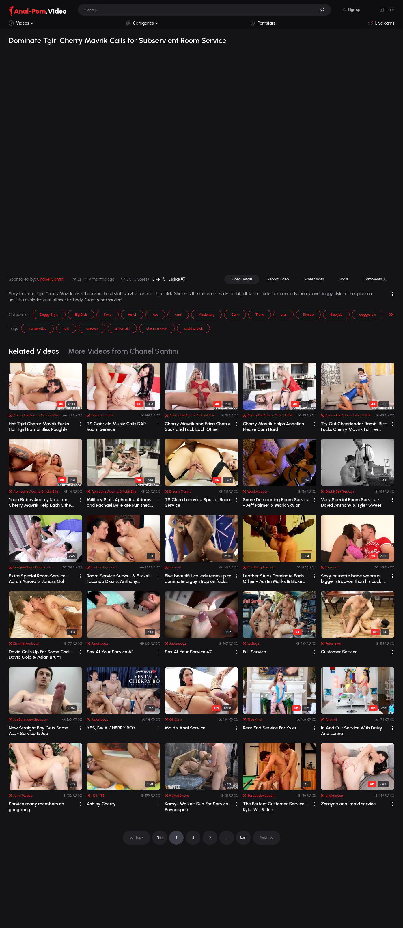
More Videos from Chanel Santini (123, 351)
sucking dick (193, 328)
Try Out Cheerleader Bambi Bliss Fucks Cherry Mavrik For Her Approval (354, 426)
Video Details (242, 279)
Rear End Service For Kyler (269, 728)
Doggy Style (49, 315)
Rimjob (308, 315)
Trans (259, 315)
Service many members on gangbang (36, 806)
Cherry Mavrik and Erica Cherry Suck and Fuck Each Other (197, 426)
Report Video (278, 279)
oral (283, 315)
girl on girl (122, 328)
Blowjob (336, 315)
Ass (155, 315)
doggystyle (367, 315)
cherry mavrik (156, 328)
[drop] (80, 424)
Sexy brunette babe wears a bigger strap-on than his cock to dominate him (354, 578)
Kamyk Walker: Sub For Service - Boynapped (198, 806)
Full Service (254, 651)
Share (344, 279)
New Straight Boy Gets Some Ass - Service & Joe (38, 730)
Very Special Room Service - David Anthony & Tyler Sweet (351, 502)
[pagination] (136, 838)
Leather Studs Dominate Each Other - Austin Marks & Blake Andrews (273, 578)
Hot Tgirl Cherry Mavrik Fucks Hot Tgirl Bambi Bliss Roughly (39, 426)
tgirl (66, 328)
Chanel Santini (50, 279)
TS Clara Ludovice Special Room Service (198, 502)
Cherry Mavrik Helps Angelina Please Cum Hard (273, 426)
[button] (324, 10)
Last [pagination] (243, 837)
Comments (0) (375, 279)
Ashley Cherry (101, 804)
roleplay (92, 328)
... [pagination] (226, 837)
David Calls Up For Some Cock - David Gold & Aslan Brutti (41, 654)
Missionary (206, 315)
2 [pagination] (193, 837)
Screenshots (314, 279)
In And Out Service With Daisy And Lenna (351, 730)
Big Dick (81, 315)
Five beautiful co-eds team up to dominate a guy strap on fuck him (198, 578)
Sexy (107, 315)
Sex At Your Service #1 (110, 651)
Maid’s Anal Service (185, 728)
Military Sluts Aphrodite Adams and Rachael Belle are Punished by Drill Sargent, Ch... (119, 502)
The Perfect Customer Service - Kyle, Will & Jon (275, 806)
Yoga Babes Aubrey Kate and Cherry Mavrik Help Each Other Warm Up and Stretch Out (41, 502)
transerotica (37, 328)
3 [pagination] (210, 837)
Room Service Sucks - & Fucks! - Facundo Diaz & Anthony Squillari (119, 578)
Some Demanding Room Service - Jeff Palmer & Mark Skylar (276, 502)
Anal (178, 315)
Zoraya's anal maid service (348, 804)
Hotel (132, 315)
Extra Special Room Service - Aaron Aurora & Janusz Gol (38, 578)
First (160, 837)
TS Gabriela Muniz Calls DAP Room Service (116, 426)
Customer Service (339, 651)
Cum (234, 315)
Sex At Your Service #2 (189, 651)
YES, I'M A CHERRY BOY (111, 728)
